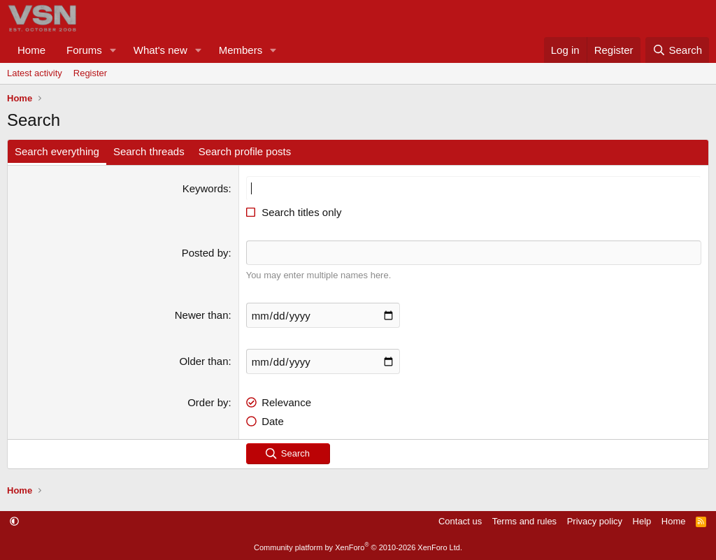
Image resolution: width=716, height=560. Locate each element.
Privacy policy (594, 521)
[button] (113, 50)
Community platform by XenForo (358, 547)
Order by (207, 402)
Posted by (205, 253)
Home (31, 50)
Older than (203, 361)
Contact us (460, 521)
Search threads (149, 151)
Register (90, 73)
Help (642, 521)
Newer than (202, 315)
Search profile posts (245, 151)
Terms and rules (524, 521)
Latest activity (34, 73)
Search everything (57, 151)
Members (241, 50)
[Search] (677, 50)
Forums (84, 50)
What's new (160, 50)
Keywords (205, 188)
